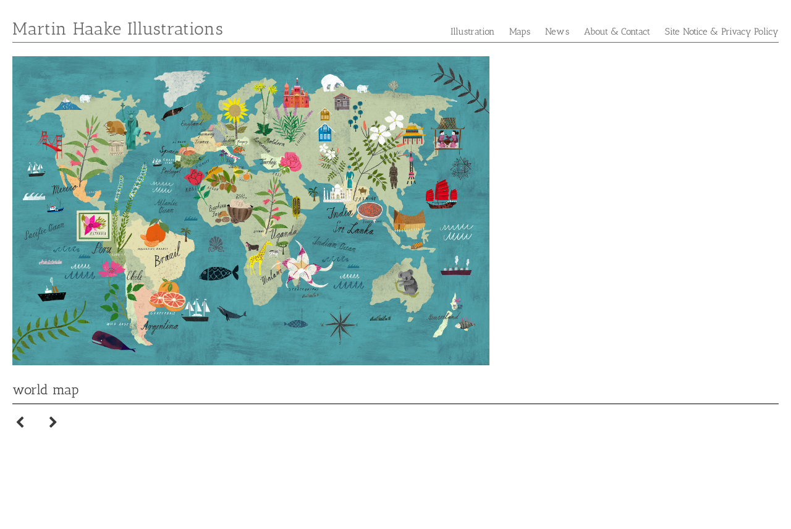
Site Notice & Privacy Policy (722, 31)
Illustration (472, 31)
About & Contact (617, 31)
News (557, 31)
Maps (519, 31)
